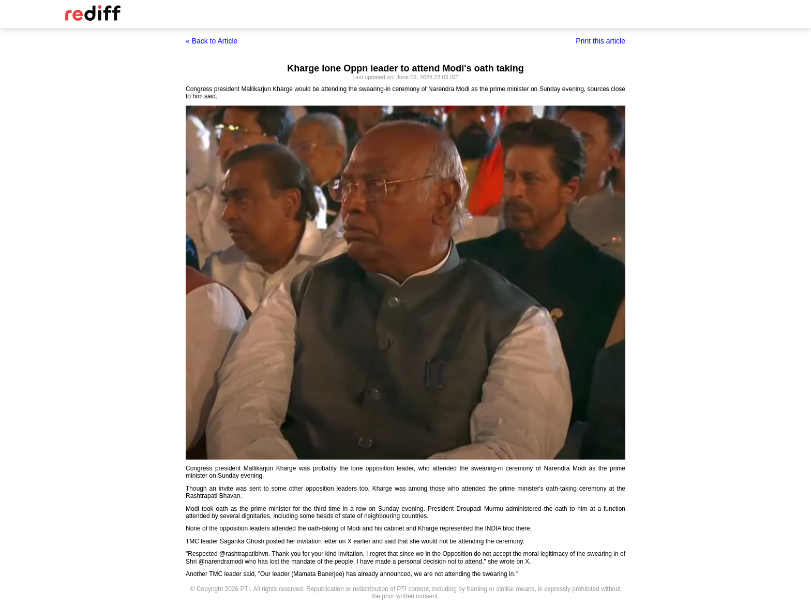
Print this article (600, 41)
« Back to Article (211, 41)
